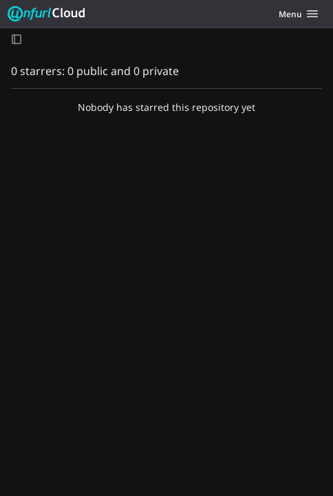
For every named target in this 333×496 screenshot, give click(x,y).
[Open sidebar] (17, 39)
